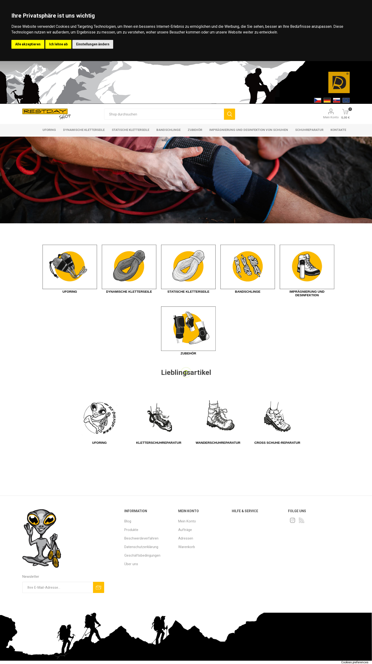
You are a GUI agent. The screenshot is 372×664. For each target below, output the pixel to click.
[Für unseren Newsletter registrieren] (57, 587)
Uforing (69, 291)
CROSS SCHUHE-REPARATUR (277, 442)
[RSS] (301, 520)
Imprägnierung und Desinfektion (306, 293)
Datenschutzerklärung (141, 547)
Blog (127, 521)
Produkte (131, 530)
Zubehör (188, 353)
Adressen (185, 538)
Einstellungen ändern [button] (92, 44)
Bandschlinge (247, 291)
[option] (186, 180)
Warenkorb (186, 547)
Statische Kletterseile (188, 291)
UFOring (99, 442)
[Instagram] (292, 520)
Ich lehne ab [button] (58, 44)
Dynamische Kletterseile (129, 291)
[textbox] (164, 114)
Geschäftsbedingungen (142, 555)
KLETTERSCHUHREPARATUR (158, 442)
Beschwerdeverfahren (141, 538)
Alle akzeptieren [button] (28, 44)
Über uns (131, 564)
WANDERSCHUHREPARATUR (218, 442)
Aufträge (185, 530)
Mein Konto (331, 117)
